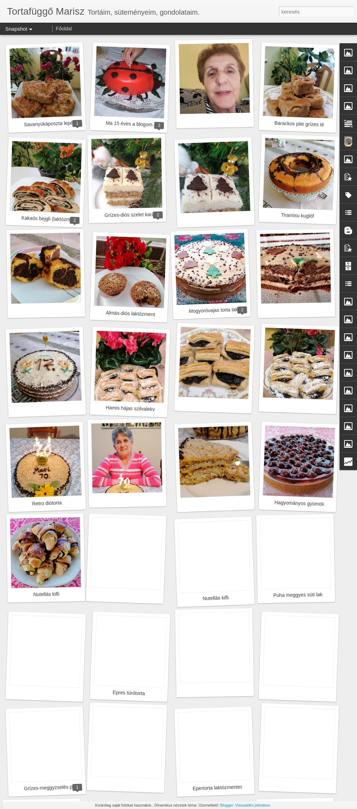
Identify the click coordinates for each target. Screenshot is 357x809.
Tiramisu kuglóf (297, 215)
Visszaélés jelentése (252, 805)
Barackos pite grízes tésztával (306, 124)
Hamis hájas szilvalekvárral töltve (142, 409)
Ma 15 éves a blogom (129, 124)
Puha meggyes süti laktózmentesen (311, 594)
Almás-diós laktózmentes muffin (140, 314)
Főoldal (64, 28)
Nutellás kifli (46, 594)
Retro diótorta (47, 503)
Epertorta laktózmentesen (220, 788)
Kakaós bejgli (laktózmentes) (52, 219)
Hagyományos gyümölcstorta (305, 503)
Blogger (226, 805)
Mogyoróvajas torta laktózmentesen (227, 310)
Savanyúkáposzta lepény (51, 123)
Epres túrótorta (129, 692)
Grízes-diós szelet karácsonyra (138, 214)
